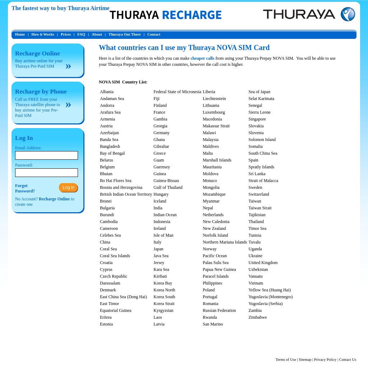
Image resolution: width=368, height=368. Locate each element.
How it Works (43, 34)
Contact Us (347, 360)
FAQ (81, 34)
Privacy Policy (325, 360)
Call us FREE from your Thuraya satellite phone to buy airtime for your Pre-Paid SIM (37, 107)
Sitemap (305, 360)
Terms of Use (286, 360)
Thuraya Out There (125, 34)
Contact (153, 34)
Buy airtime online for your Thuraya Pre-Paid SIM (39, 63)
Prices (66, 34)
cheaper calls (202, 58)
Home (20, 34)
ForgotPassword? (25, 188)
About (97, 34)
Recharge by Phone (40, 91)
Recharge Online (37, 53)
